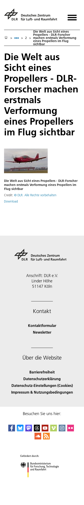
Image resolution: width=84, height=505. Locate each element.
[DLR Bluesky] (20, 430)
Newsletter (42, 332)
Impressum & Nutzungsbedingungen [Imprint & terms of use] (42, 392)
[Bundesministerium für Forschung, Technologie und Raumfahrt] (42, 481)
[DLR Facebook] (11, 430)
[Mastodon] (28, 430)
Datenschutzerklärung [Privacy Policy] (42, 378)
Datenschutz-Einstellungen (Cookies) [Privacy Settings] (42, 385)
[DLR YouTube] (45, 430)
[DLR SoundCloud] (37, 438)
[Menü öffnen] (72, 16)
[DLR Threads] (37, 430)
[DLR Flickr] (70, 430)
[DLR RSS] (46, 438)
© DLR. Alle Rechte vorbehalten (35, 195)
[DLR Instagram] (62, 430)
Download (11, 201)
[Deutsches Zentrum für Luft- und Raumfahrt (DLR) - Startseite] (32, 16)
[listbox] (16, 38)
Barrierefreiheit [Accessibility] (42, 372)
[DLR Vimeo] (53, 430)
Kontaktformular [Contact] (42, 325)
